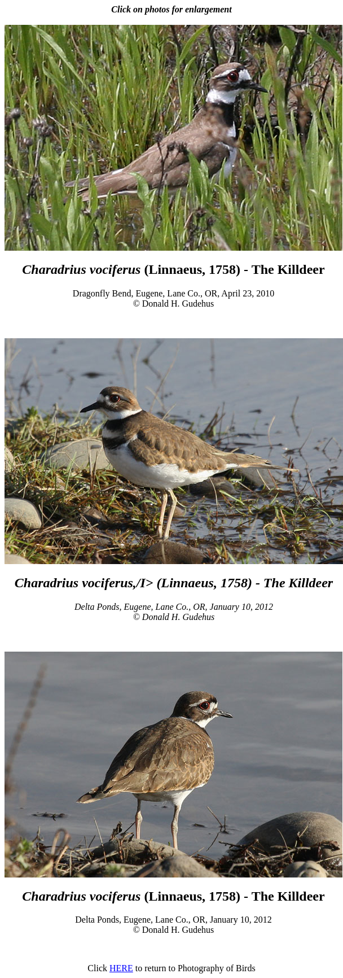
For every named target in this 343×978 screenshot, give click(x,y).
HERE (121, 968)
